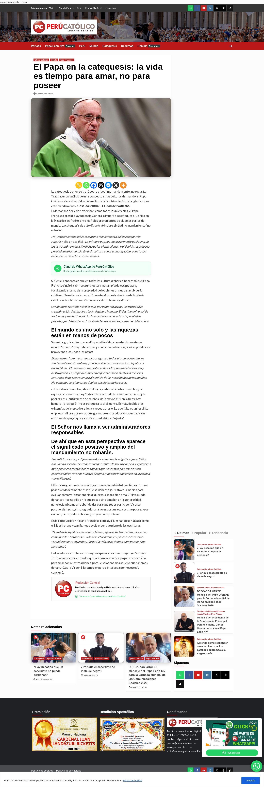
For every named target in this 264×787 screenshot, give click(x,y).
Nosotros (111, 8)
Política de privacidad (68, 770)
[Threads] (101, 185)
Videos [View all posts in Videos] (219, 614)
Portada (36, 46)
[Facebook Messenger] (108, 185)
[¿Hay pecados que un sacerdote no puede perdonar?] (53, 648)
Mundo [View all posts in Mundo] (54, 60)
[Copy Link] (78, 185)
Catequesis (110, 46)
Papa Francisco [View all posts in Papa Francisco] (66, 60)
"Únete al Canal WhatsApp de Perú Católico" (100, 596)
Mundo (93, 46)
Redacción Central (44, 93)
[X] (115, 185)
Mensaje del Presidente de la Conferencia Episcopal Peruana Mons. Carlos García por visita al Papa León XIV (213, 624)
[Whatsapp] (86, 185)
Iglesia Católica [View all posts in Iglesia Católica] (41, 60)
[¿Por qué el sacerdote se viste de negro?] (100, 648)
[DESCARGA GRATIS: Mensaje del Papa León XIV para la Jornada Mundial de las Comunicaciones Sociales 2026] (148, 648)
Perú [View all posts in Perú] (213, 614)
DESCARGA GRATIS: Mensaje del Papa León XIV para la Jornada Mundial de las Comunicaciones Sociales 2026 (147, 675)
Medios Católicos (91, 675)
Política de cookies (132, 780)
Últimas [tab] (182, 533)
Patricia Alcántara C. (44, 679)
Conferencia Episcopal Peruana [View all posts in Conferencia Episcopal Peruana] (211, 611)
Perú (82, 46)
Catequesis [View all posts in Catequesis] (39, 658)
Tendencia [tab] (219, 533)
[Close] (260, 775)
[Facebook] (93, 185)
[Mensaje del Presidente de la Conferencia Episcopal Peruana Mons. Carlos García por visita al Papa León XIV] (184, 621)
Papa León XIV (60, 46)
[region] (132, 779)
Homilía (149, 46)
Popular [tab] (199, 533)
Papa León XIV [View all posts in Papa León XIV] (152, 658)
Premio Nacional (93, 8)
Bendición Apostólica (70, 8)
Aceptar (250, 780)
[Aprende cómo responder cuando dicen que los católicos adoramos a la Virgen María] (184, 646)
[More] (123, 185)
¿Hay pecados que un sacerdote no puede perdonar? (48, 671)
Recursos (127, 46)
